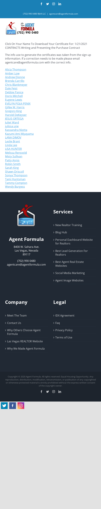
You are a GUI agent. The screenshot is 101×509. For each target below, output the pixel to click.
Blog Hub (61, 232)
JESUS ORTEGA (14, 118)
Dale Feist (11, 88)
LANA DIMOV (13, 137)
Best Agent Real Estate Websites (69, 263)
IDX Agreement (64, 315)
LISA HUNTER (13, 149)
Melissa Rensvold (16, 153)
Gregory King (13, 111)
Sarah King (12, 168)
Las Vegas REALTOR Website (25, 341)
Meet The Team (17, 315)
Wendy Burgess (15, 186)
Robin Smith (13, 164)
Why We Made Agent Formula (26, 348)
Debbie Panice (14, 92)
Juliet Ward (12, 122)
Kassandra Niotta (16, 130)
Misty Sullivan (13, 156)
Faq (57, 323)
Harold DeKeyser (16, 115)
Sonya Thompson (16, 175)
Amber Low (12, 73)
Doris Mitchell (14, 96)
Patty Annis (12, 160)
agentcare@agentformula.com (63, 13)
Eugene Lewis (13, 100)
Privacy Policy (64, 330)
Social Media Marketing (70, 273)
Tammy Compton (16, 183)
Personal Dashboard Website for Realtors (74, 241)
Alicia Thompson (15, 69)
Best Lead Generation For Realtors (71, 252)
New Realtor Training (68, 225)
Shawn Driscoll (14, 171)
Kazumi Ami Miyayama (19, 134)
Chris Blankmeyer (16, 85)
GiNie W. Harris (15, 107)
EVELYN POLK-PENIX (17, 103)
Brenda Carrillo (14, 81)
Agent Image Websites (69, 280)
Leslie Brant (12, 141)
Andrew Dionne (15, 77)
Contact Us (14, 323)
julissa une (12, 126)
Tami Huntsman (15, 179)
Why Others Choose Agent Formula (24, 332)
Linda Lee (11, 145)
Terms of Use (63, 337)
